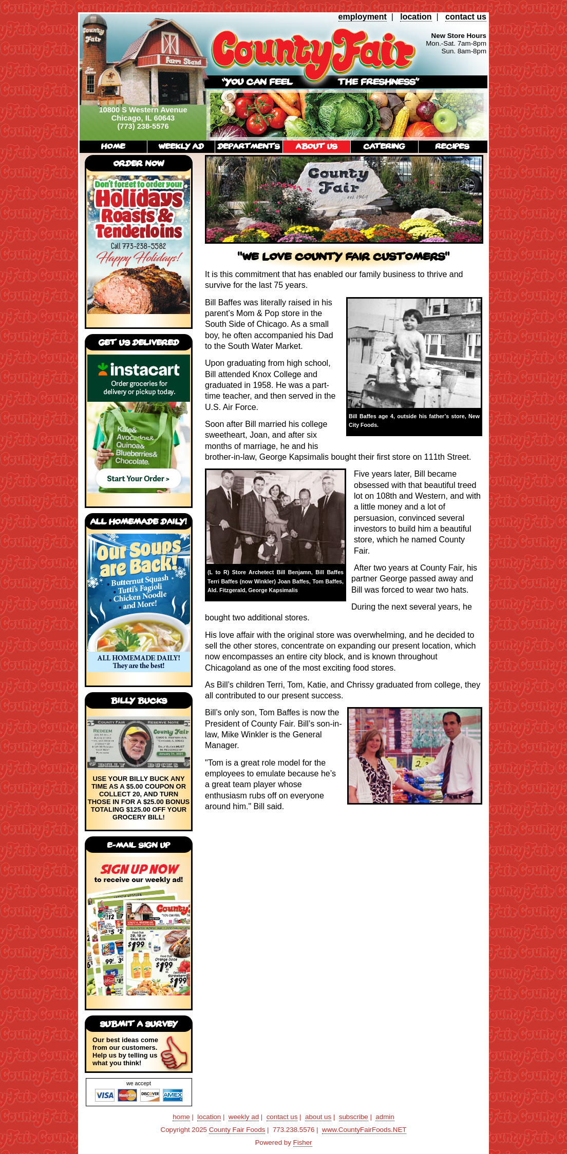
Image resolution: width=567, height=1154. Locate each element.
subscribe (353, 1117)
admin (384, 1117)
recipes (452, 146)
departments (249, 146)
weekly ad (181, 146)
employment (362, 16)
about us (316, 146)
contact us (465, 16)
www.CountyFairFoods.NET (364, 1129)
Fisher (302, 1142)
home (113, 146)
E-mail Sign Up (138, 844)
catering (384, 146)
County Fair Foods (237, 1129)
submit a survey (139, 1023)
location (415, 16)
